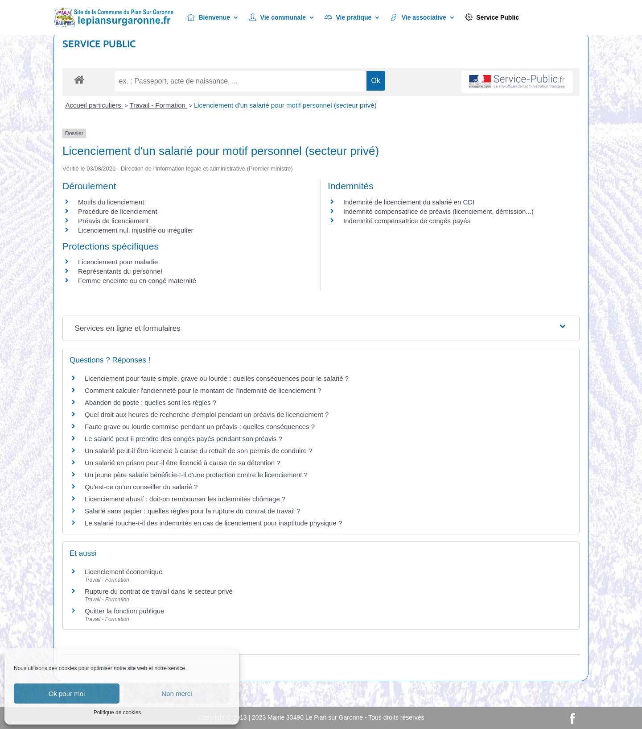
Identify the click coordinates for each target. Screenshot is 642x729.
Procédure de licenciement (117, 211)
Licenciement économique (123, 571)
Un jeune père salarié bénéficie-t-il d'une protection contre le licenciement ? (196, 475)
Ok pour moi (67, 693)
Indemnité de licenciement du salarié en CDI (408, 202)
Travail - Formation (158, 105)
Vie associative (418, 17)
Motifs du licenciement (111, 202)
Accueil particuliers (94, 105)
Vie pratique (348, 17)
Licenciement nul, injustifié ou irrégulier (135, 230)
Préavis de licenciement (113, 221)
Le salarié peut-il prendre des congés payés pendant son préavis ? (183, 438)
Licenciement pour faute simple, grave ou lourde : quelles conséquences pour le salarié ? (217, 378)
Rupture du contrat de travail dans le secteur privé (159, 591)
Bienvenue (208, 17)
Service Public (492, 17)
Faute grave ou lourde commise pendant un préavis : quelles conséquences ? (200, 426)
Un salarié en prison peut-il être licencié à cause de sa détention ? (182, 463)
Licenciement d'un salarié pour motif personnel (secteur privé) (285, 105)
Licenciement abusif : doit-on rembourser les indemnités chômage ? (185, 499)
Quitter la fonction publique (124, 611)
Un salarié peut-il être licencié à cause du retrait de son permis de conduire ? (198, 450)
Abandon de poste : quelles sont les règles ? (150, 402)
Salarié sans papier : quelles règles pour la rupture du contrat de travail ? (192, 511)
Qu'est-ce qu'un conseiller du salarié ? (141, 487)
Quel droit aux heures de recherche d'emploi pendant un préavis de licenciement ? (207, 414)
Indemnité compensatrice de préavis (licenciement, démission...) (438, 211)
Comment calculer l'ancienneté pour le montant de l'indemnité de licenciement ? (203, 390)
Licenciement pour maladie (118, 262)
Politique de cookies (117, 712)
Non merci (176, 693)
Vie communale (277, 17)
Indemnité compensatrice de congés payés (406, 221)
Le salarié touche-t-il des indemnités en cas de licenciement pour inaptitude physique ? (213, 523)
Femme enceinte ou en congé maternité (137, 280)
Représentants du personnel (120, 271)
